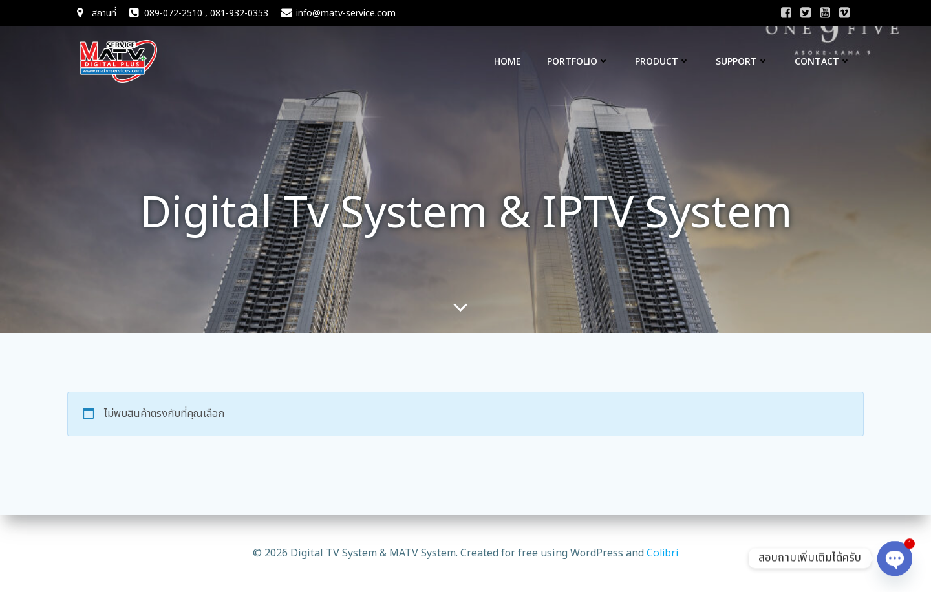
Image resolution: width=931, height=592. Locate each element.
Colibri (662, 552)
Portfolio (578, 61)
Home (507, 61)
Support (742, 61)
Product (662, 61)
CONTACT (823, 61)
